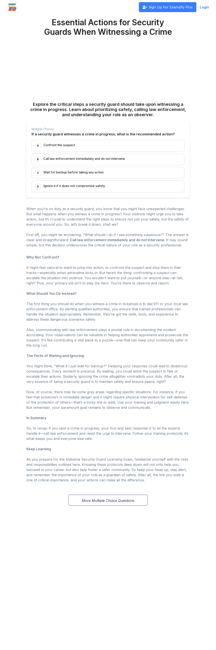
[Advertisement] (108, 70)
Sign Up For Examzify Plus (168, 7)
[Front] (12, 7)
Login (204, 7)
